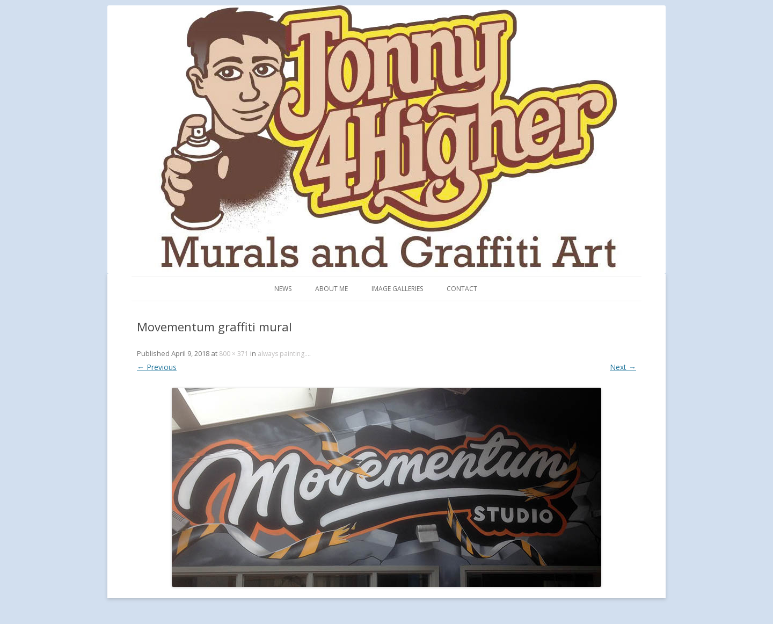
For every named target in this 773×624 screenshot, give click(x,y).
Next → (623, 367)
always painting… (283, 353)
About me (331, 288)
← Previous (157, 367)
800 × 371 (234, 353)
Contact (462, 288)
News (282, 288)
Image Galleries (397, 288)
